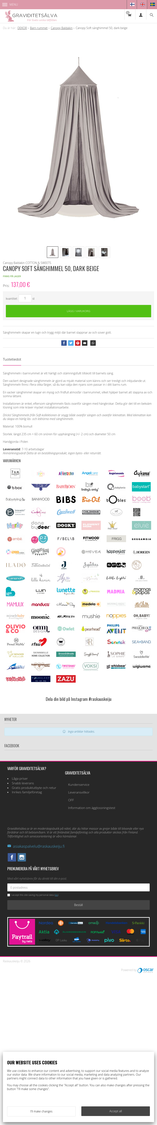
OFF (71, 950)
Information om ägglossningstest (91, 958)
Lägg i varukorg (78, 312)
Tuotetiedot (12, 360)
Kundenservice (78, 935)
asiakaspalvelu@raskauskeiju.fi (36, 996)
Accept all (115, 1111)
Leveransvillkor (78, 943)
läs (56, 1045)
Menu (10, 4)
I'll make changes (41, 1111)
